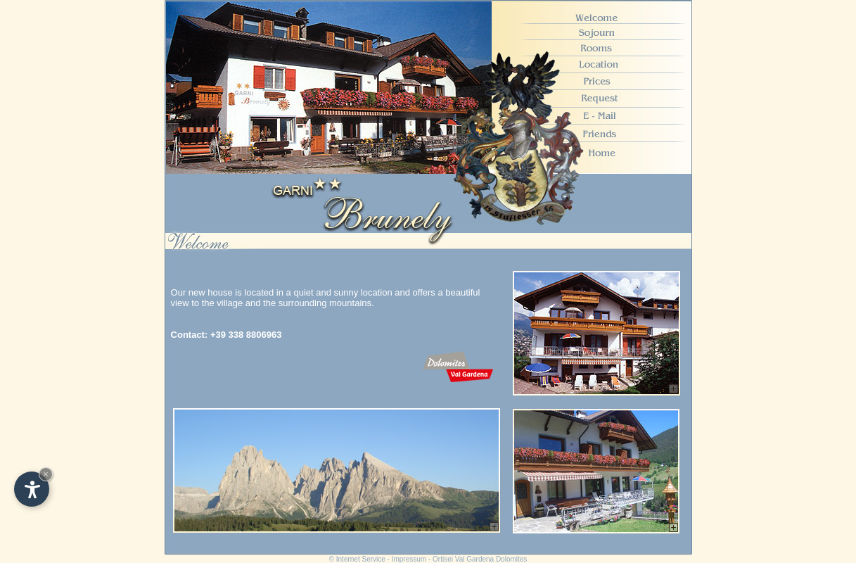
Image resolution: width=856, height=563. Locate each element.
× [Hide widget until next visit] (46, 474)
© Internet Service (357, 559)
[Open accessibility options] (31, 489)
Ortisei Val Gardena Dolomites (480, 559)
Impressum (409, 559)
